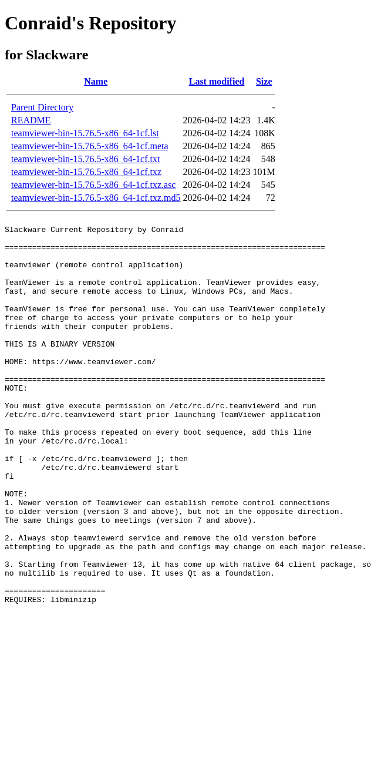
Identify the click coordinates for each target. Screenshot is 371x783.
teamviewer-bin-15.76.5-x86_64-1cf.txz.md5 (95, 198)
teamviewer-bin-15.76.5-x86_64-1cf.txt (85, 159)
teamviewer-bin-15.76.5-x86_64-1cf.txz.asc (93, 185)
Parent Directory (42, 107)
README (31, 120)
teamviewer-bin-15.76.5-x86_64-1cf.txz (86, 172)
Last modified (217, 81)
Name (95, 81)
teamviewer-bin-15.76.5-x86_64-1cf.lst (85, 133)
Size (264, 81)
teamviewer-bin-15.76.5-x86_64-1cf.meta (89, 146)
